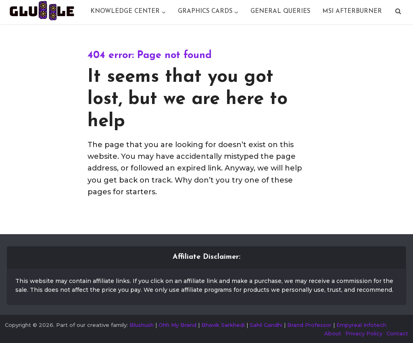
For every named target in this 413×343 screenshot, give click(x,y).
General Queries (280, 11)
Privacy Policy (363, 333)
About (332, 333)
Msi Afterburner (352, 11)
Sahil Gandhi (266, 325)
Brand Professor (309, 325)
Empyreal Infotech (361, 325)
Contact (397, 333)
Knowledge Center (125, 11)
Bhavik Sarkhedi (223, 325)
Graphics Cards (205, 11)
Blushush (141, 325)
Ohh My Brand (177, 325)
